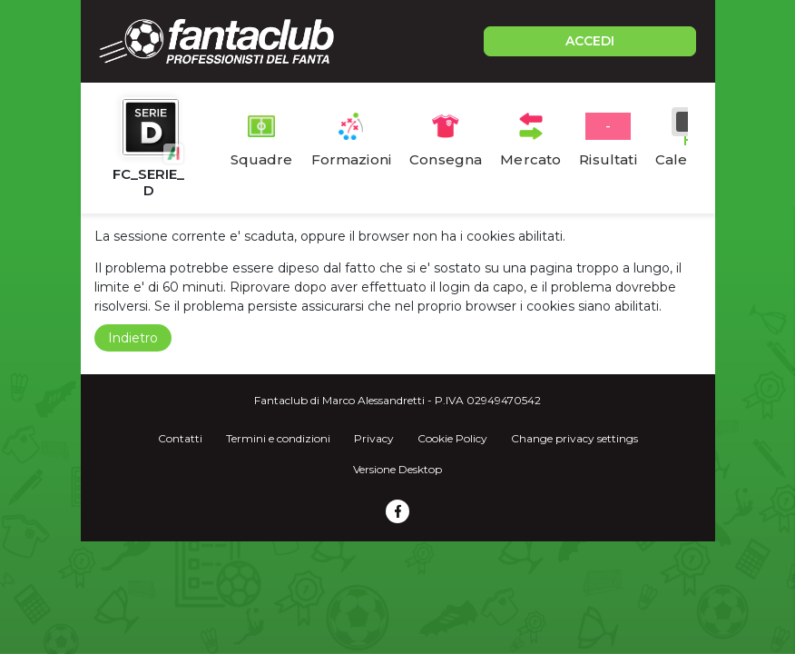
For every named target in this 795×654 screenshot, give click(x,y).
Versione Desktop (397, 469)
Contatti (180, 438)
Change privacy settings (574, 438)
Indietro (133, 338)
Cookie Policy (452, 438)
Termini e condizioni (278, 438)
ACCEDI (589, 41)
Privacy (374, 438)
